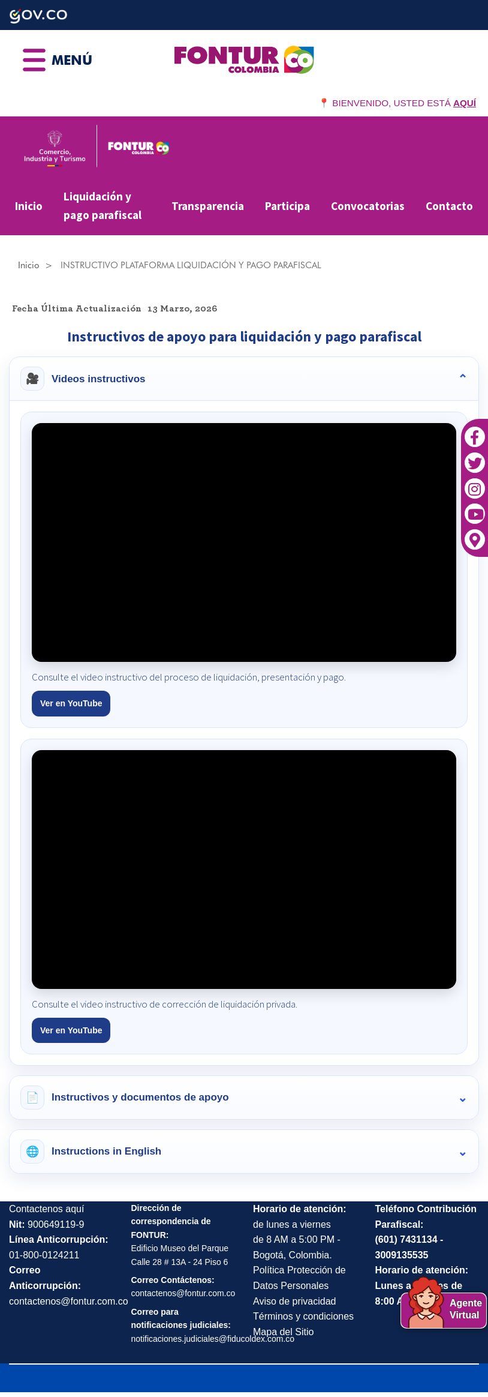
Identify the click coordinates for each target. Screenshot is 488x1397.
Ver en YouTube (71, 703)
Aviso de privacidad (294, 1301)
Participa (287, 206)
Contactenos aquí (46, 1209)
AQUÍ (464, 103)
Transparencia (207, 206)
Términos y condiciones (303, 1316)
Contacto (449, 206)
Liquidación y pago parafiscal (102, 205)
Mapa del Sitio (283, 1332)
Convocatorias (368, 206)
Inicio (29, 206)
